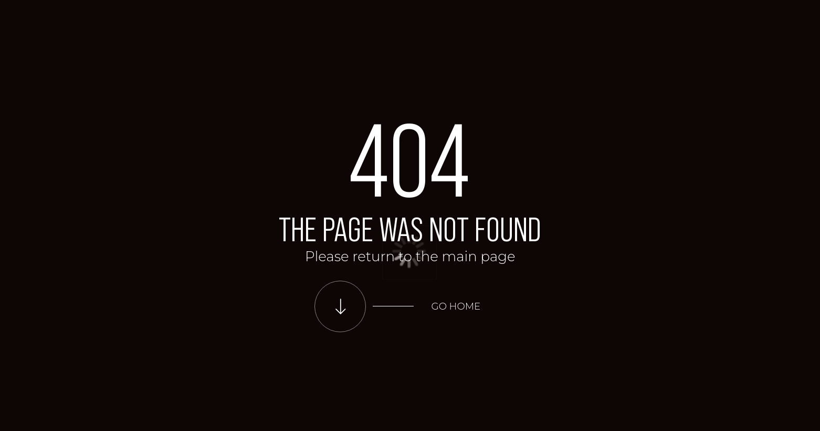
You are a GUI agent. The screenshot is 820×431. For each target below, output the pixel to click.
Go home (456, 306)
